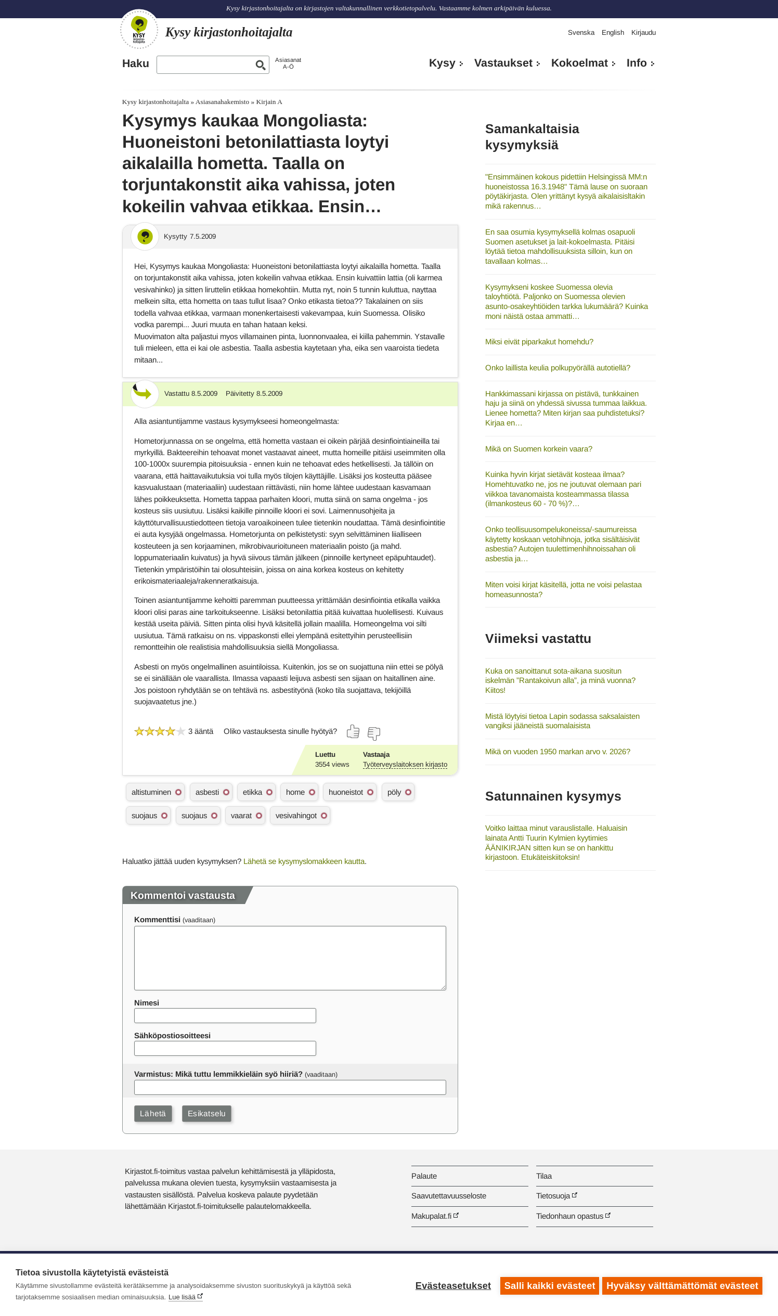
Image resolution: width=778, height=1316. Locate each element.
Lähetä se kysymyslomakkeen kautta (304, 861)
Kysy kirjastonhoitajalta (155, 102)
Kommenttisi (157, 919)
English (613, 32)
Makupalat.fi (431, 1215)
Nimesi (146, 1002)
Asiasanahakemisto (222, 102)
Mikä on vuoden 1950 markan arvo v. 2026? (557, 751)
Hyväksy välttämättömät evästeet (682, 1285)
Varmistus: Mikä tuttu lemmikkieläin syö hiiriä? (218, 1073)
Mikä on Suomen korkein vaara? (538, 448)
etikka (252, 792)
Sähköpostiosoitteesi (172, 1035)
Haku (135, 63)
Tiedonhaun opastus (569, 1215)
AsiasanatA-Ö (288, 63)
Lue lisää (182, 1297)
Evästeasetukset (451, 1285)
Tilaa (544, 1175)
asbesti (207, 792)
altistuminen (151, 792)
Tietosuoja (553, 1195)
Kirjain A (269, 102)
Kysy (442, 63)
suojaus (144, 815)
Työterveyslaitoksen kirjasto (405, 764)
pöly (394, 792)
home (295, 792)
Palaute (424, 1175)
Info (637, 63)
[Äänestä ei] (373, 734)
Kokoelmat (579, 63)
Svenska (581, 32)
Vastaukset (503, 63)
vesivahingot (296, 815)
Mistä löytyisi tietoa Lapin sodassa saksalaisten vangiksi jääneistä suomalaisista (562, 721)
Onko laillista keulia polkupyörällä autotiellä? (557, 367)
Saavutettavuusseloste (448, 1195)
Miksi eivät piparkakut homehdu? (539, 341)
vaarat (241, 815)
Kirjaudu (643, 32)
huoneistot (346, 792)
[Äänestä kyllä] (353, 731)
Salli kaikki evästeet (547, 1285)
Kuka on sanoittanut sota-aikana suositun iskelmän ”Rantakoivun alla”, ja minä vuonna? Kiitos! (560, 680)
